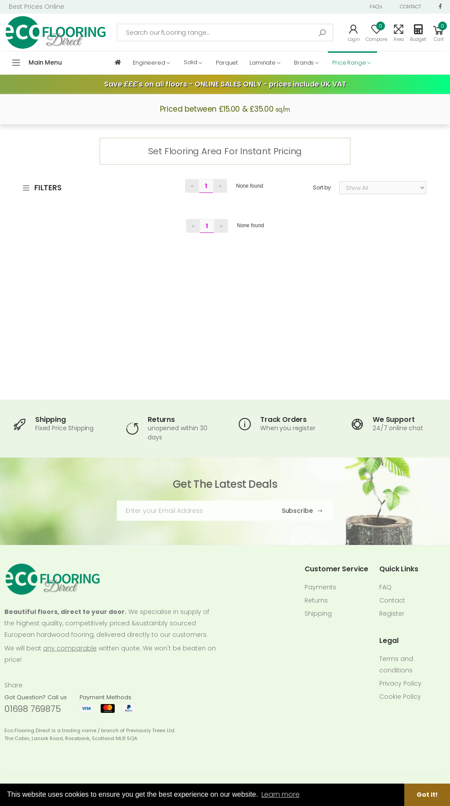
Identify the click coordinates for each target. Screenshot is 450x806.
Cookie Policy (400, 696)
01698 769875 (32, 709)
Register (391, 613)
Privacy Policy (400, 683)
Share (13, 685)
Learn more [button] (280, 794)
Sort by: (322, 187)
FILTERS (42, 188)
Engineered (149, 62)
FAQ (385, 587)
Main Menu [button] (45, 62)
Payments (320, 587)
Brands (304, 62)
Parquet (227, 62)
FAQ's (376, 6)
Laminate (263, 62)
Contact (392, 600)
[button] (439, 32)
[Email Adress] (192, 511)
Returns (316, 600)
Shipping (318, 613)
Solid (190, 62)
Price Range (349, 62)
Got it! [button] (427, 794)
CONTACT (410, 6)
